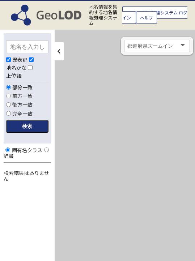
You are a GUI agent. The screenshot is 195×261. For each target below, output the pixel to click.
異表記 (19, 60)
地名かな (16, 67)
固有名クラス (23, 150)
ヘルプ (146, 17)
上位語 (13, 75)
